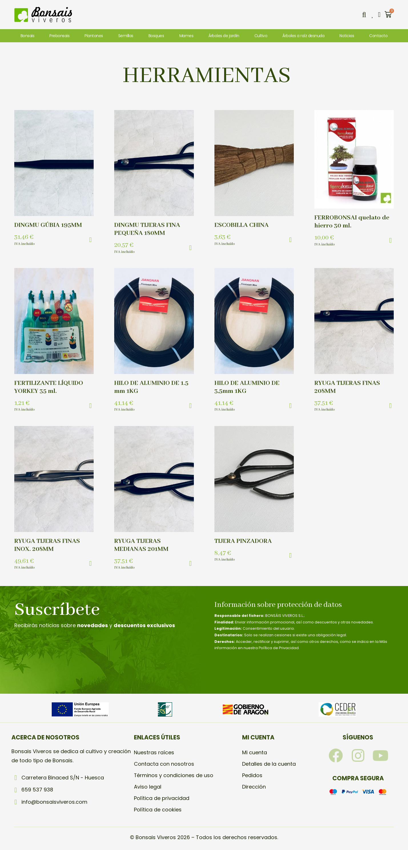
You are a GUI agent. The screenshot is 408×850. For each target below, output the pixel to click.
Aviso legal (147, 786)
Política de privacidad (161, 798)
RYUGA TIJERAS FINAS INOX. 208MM (47, 545)
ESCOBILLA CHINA (241, 225)
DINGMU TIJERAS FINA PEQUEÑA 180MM (147, 229)
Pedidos (252, 775)
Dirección (254, 786)
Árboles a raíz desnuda (303, 36)
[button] (364, 14)
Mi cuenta (254, 752)
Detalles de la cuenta (269, 763)
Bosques (156, 36)
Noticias (346, 36)
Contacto (378, 36)
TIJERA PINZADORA (243, 541)
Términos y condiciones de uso (174, 775)
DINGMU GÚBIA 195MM (48, 225)
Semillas (125, 36)
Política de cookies (158, 809)
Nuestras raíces (154, 752)
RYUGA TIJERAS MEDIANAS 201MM (141, 545)
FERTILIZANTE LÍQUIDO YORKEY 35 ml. (48, 387)
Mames (186, 36)
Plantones (94, 36)
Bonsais (28, 36)
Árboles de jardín (223, 36)
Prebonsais (59, 36)
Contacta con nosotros (164, 763)
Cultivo (261, 36)
